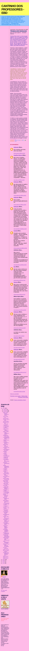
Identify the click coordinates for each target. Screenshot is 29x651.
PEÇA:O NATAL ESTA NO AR (6, 479)
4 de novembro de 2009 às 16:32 (20, 228)
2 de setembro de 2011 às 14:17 (20, 372)
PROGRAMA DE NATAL (6, 515)
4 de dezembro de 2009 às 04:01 (20, 264)
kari (15, 266)
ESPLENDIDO (5, 480)
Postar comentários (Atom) (20, 400)
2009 (3, 560)
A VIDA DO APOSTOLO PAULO (6, 443)
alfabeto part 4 (5, 558)
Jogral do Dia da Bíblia (6, 440)
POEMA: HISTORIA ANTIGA (5, 495)
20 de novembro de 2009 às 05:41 (20, 248)
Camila (15, 230)
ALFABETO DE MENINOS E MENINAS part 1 (6, 554)
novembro (5, 410)
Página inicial (24, 396)
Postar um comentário (14, 393)
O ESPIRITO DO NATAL (6, 448)
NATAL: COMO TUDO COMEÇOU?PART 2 (6, 433)
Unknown (16, 147)
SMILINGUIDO (5, 418)
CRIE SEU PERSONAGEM (6, 463)
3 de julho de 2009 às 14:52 (19, 179)
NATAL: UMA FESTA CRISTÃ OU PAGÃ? (6, 414)
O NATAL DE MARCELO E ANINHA (6, 488)
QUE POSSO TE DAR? (6, 477)
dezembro (5, 411)
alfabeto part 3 (5, 557)
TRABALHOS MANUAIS (5, 457)
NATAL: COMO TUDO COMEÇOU (6, 430)
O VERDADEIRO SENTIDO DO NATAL (6, 438)
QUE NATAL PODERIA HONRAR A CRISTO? (5, 530)
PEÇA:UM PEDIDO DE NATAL (6, 498)
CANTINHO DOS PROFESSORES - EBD (12, 9)
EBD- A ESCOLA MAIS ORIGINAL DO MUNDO (6, 545)
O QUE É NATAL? (5, 454)
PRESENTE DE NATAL (6, 490)
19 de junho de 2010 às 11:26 (19, 280)
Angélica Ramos (18, 155)
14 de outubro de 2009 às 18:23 (20, 204)
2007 (3, 408)
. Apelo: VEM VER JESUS (6, 482)
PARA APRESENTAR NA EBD (6, 542)
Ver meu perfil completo (4, 591)
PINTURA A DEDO (5, 469)
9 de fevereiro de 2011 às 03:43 (20, 309)
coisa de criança (4, 577)
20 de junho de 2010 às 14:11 (19, 294)
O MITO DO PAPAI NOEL (6, 425)
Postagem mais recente (15, 396)
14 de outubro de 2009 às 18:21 (20, 195)
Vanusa (16, 282)
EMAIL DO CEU (6, 549)
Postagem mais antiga (23, 397)
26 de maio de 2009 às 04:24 (19, 153)
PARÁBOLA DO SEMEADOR (6, 533)
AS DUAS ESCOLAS (5, 548)
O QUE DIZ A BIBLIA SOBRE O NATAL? (5, 527)
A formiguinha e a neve (6, 506)
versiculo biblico (6, 421)
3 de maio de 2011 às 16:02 (19, 347)
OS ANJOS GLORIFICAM (6, 455)
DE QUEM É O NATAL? (6, 427)
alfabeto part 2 (5, 556)
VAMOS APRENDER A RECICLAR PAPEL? (6, 466)
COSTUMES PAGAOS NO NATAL (6, 523)
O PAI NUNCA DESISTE (5, 510)
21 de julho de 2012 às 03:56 (19, 391)
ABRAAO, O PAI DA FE (6, 508)
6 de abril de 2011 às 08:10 (19, 335)
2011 (3, 563)
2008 (3, 559)
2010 (3, 561)
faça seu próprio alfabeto (6, 551)
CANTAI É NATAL (5, 452)
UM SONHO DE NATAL (6, 504)
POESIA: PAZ (5, 493)
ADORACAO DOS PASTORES (6, 472)
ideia (16, 141)
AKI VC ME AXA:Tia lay (6, 486)
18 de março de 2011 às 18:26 (20, 327)
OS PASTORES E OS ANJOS (6, 492)
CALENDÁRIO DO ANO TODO (5, 512)
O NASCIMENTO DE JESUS (6, 450)
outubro (4, 409)
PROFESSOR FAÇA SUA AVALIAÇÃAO (6, 535)
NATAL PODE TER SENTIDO (5, 445)
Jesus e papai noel (5, 417)
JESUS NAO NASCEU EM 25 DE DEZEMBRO (6, 520)
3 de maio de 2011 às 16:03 (19, 359)
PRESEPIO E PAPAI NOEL (6, 436)
